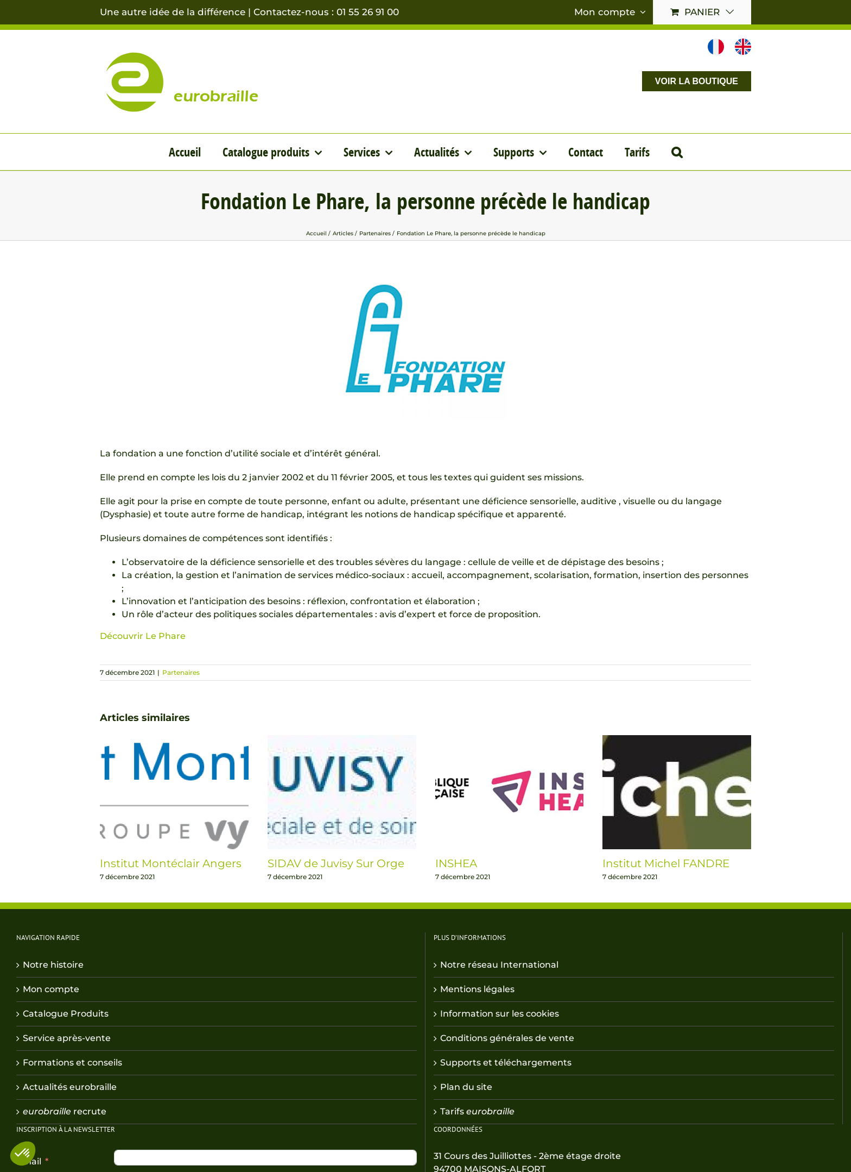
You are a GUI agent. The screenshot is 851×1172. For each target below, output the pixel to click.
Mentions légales (477, 989)
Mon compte (51, 989)
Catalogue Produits (66, 1013)
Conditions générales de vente (507, 1038)
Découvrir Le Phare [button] (143, 636)
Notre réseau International (499, 965)
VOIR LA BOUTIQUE (696, 81)
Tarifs (477, 1111)
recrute (64, 1111)
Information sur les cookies (499, 1013)
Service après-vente (67, 1038)
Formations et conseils (72, 1062)
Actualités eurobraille (70, 1087)
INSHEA (456, 863)
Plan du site (466, 1087)
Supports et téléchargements (505, 1062)
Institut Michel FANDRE (665, 863)
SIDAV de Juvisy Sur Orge (336, 863)
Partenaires (181, 672)
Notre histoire (53, 965)
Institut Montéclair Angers (171, 863)
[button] (677, 152)
